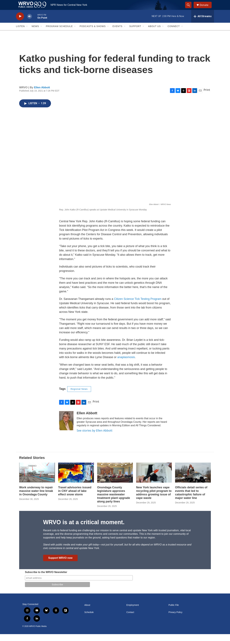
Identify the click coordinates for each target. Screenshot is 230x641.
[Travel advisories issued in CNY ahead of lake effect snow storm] (76, 480)
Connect (174, 33)
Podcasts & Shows (93, 33)
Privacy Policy (175, 619)
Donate (206, 8)
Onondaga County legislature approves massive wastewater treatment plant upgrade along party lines (113, 501)
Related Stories (32, 465)
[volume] (29, 23)
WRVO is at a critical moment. (83, 529)
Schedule (89, 619)
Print (206, 97)
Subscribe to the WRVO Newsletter (46, 579)
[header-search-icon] (190, 8)
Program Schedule (59, 33)
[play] (20, 23)
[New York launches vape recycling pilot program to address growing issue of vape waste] (154, 480)
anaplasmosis (126, 364)
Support (135, 33)
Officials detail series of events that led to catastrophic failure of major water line (191, 500)
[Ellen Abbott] (66, 427)
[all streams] (202, 23)
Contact (130, 619)
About (87, 612)
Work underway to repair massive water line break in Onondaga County (36, 498)
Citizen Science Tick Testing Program (137, 306)
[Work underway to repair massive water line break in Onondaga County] (37, 480)
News (35, 33)
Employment (132, 612)
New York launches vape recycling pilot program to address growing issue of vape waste (154, 500)
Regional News (79, 396)
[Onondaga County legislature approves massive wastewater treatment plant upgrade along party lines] (115, 480)
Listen (20, 33)
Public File (174, 612)
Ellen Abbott (42, 94)
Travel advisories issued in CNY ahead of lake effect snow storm (74, 498)
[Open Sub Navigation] (27, 33)
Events (118, 33)
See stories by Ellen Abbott (94, 437)
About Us (154, 33)
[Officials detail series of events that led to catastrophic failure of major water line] (193, 480)
